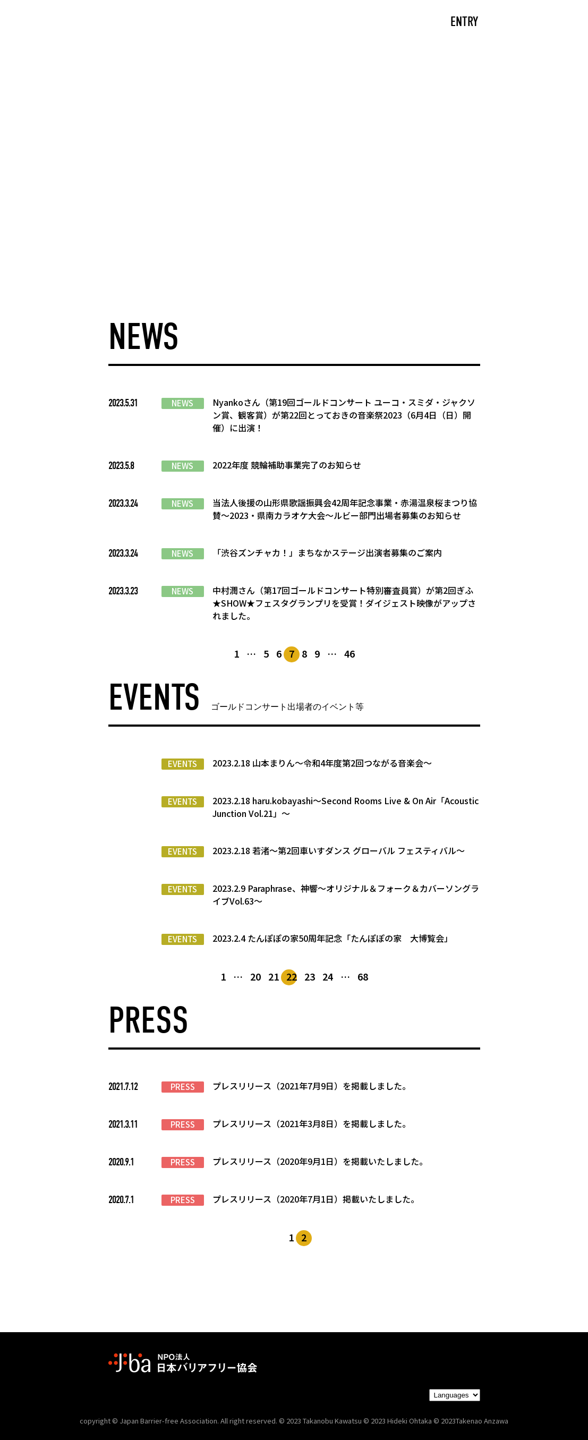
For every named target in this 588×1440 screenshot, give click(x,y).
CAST (132, 22)
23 (309, 976)
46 (349, 653)
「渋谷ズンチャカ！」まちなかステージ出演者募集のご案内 (327, 552)
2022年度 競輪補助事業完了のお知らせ (286, 464)
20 (255, 976)
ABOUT (190, 22)
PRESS (183, 1086)
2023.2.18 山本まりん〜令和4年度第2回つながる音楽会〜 (322, 762)
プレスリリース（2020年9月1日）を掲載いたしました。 (320, 1161)
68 (362, 976)
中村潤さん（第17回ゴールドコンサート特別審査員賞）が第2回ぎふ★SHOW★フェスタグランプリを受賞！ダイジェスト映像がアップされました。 (344, 603)
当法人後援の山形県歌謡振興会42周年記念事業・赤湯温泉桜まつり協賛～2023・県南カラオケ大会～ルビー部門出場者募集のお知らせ (344, 509)
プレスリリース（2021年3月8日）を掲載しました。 (311, 1123)
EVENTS (182, 764)
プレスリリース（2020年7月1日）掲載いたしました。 (315, 1198)
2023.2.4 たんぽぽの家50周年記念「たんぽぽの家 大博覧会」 (332, 938)
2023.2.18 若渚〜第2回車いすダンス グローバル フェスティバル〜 (338, 850)
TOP (79, 22)
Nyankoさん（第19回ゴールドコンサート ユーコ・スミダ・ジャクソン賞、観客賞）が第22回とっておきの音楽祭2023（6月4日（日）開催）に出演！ (343, 415)
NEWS (182, 403)
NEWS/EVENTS (269, 22)
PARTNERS (357, 22)
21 (273, 976)
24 (327, 976)
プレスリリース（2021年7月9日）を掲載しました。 (311, 1085)
